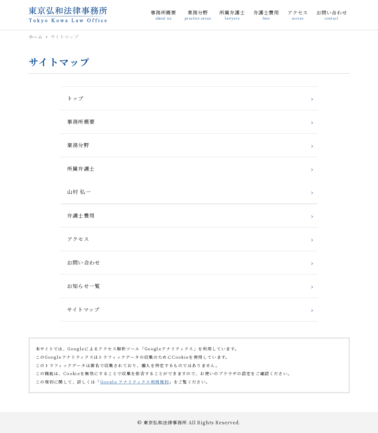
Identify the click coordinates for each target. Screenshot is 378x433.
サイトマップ (83, 309)
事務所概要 (81, 121)
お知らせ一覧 (84, 286)
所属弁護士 (81, 168)
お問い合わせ (84, 262)
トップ (75, 98)
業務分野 (78, 145)
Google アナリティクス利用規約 (134, 382)
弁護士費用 (81, 215)
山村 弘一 (79, 191)
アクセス (78, 239)
